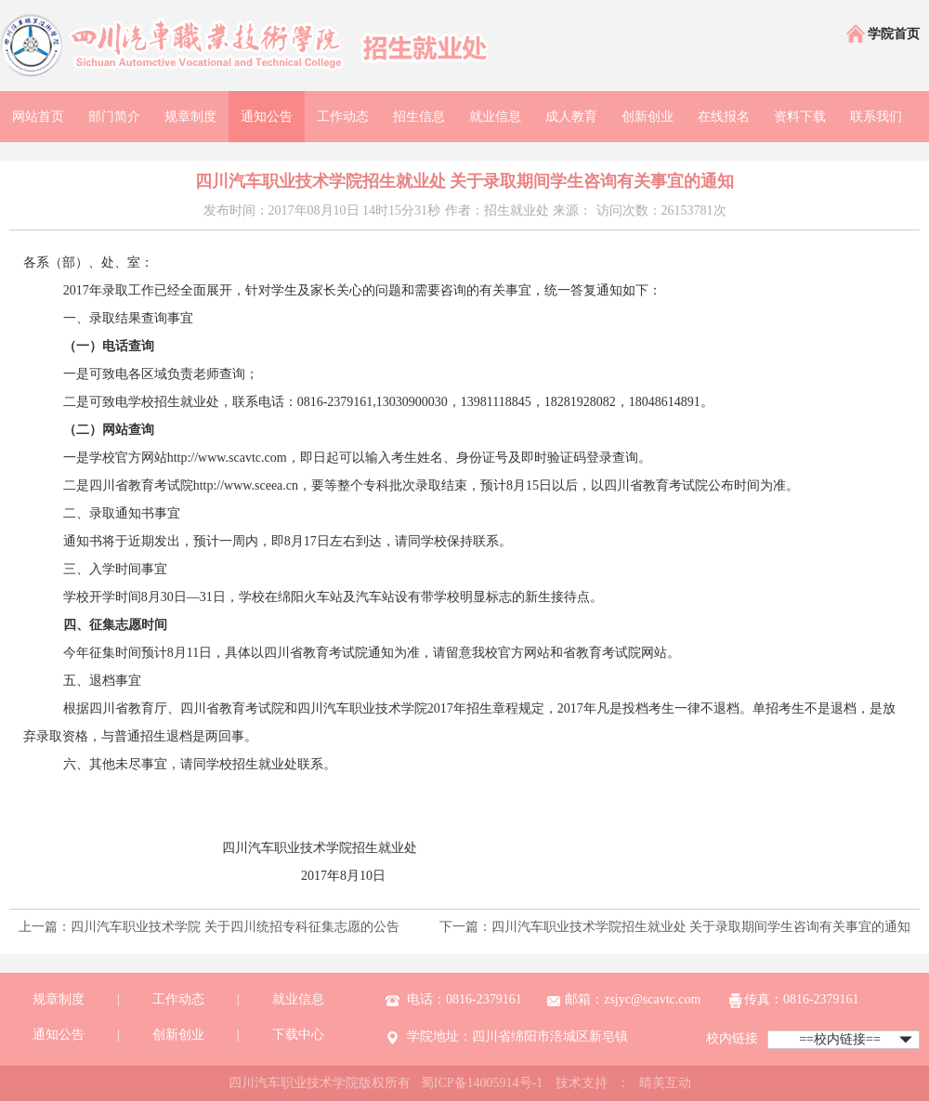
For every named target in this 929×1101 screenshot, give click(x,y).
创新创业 (648, 117)
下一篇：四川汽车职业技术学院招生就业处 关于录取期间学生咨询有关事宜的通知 (675, 927)
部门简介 (114, 117)
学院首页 (882, 34)
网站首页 (38, 117)
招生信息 (419, 117)
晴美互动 (665, 1083)
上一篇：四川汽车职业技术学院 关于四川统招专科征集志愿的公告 (209, 927)
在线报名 (724, 117)
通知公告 (267, 117)
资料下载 (800, 117)
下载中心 (298, 1035)
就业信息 (495, 117)
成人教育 (571, 117)
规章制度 (190, 117)
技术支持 (582, 1083)
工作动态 (343, 117)
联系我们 (876, 117)
